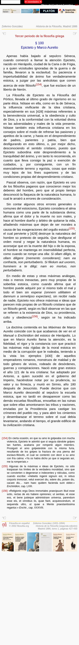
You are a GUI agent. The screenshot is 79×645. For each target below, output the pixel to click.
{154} (39, 84)
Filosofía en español (19, 523)
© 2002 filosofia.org (19, 526)
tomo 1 (55, 528)
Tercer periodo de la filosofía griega (39, 36)
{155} (72, 228)
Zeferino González (12, 26)
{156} (35, 316)
